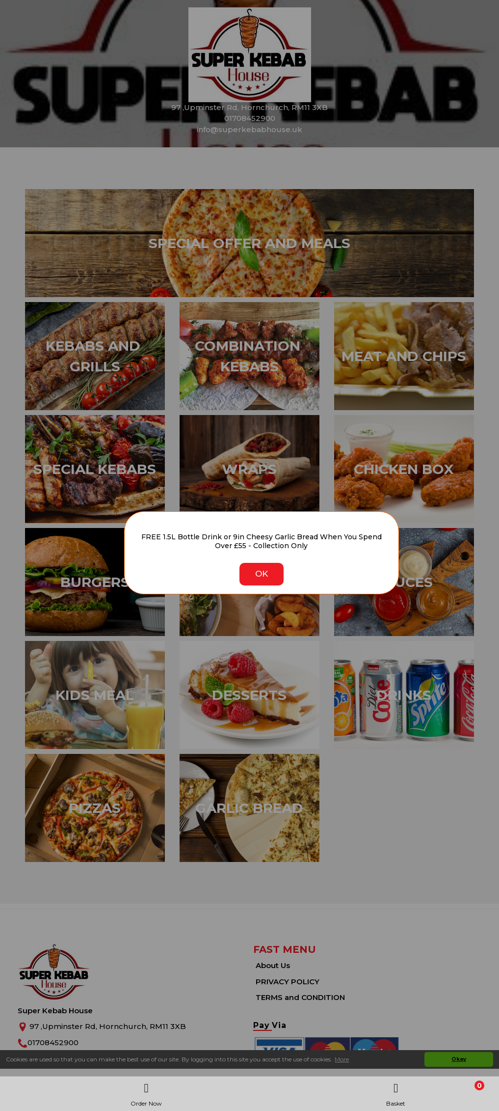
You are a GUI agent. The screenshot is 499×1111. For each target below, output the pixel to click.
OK (261, 574)
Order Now (146, 1092)
